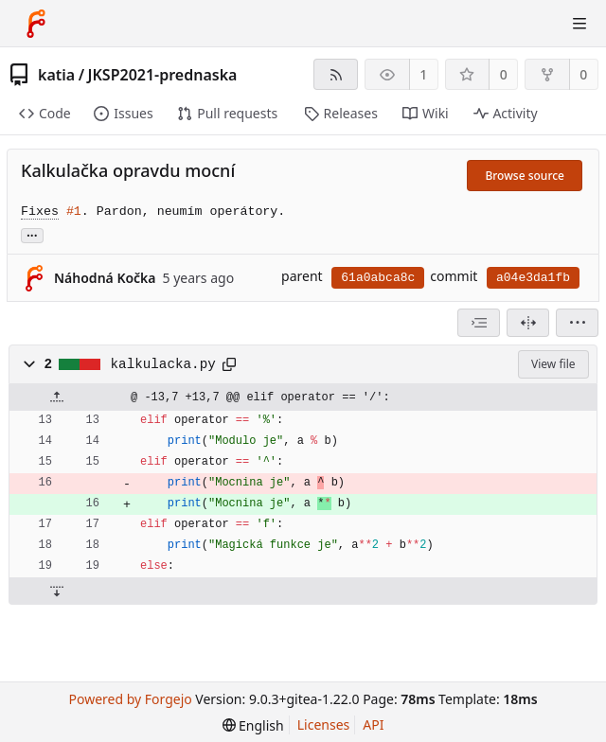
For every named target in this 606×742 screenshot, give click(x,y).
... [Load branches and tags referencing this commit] (32, 234)
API (373, 724)
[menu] (577, 323)
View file (553, 364)
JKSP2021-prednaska (163, 74)
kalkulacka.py (163, 364)
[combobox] (478, 323)
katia (56, 74)
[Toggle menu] (579, 24)
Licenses (323, 724)
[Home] (35, 24)
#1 (73, 211)
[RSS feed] (335, 74)
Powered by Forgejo (129, 699)
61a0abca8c (378, 278)
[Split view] (528, 323)
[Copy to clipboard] (229, 364)
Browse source (524, 176)
